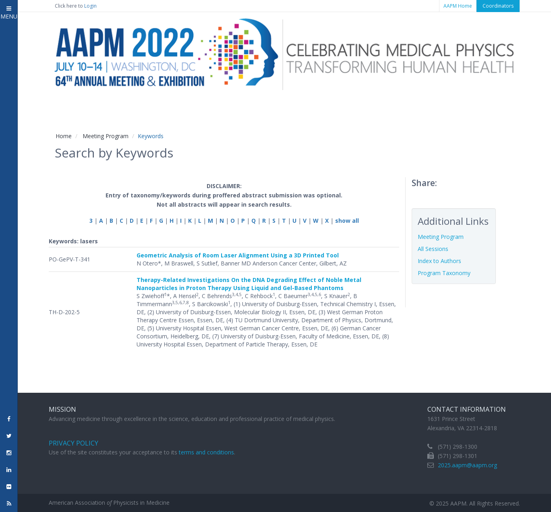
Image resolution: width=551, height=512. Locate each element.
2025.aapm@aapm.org (467, 465)
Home (64, 136)
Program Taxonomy (444, 273)
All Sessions (433, 249)
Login (90, 5)
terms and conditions (206, 452)
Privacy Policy (73, 443)
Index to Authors (439, 261)
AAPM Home (457, 5)
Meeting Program (105, 136)
